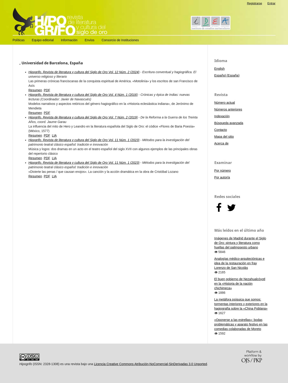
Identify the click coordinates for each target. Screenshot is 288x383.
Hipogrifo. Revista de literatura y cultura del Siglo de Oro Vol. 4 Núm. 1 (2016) (83, 94)
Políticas (19, 40)
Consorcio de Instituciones (120, 40)
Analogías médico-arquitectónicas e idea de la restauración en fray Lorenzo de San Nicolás (239, 263)
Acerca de (221, 143)
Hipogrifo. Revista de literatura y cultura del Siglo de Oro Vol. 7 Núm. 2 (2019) (83, 117)
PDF (47, 90)
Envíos (89, 40)
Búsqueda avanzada (228, 123)
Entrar (271, 3)
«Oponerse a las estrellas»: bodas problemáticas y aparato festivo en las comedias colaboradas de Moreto (241, 324)
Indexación (222, 116)
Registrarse (254, 3)
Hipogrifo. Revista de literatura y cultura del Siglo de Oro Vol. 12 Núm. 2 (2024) (84, 72)
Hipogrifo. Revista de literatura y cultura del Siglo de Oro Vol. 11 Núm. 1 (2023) (84, 140)
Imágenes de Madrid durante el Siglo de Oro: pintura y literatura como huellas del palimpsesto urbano (240, 242)
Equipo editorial (43, 40)
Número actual (224, 102)
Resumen (35, 90)
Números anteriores (228, 109)
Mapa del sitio (224, 136)
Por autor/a (222, 177)
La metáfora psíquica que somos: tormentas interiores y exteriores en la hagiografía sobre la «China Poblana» (241, 304)
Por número (222, 170)
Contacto (220, 130)
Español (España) (227, 75)
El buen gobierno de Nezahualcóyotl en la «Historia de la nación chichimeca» (239, 283)
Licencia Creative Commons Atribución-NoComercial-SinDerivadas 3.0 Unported (150, 364)
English (219, 68)
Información (69, 40)
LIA (54, 135)
